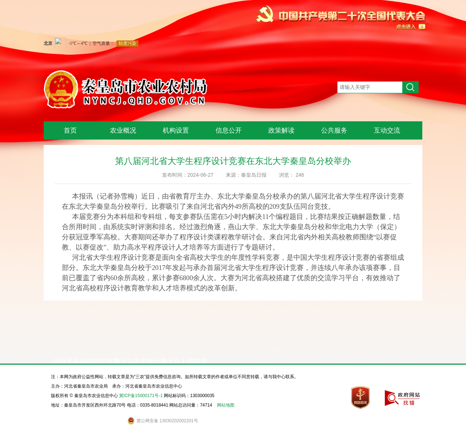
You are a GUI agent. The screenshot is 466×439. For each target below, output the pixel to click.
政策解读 (281, 130)
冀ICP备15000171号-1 (141, 395)
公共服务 (334, 130)
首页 (70, 130)
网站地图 (225, 405)
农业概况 (123, 130)
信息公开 (229, 130)
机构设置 (176, 130)
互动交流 (387, 130)
